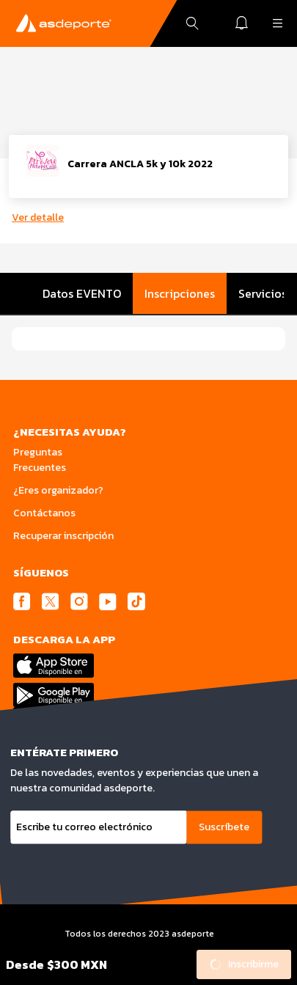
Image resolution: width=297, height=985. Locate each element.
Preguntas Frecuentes (39, 459)
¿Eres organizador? (58, 490)
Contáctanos (44, 513)
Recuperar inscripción (63, 535)
